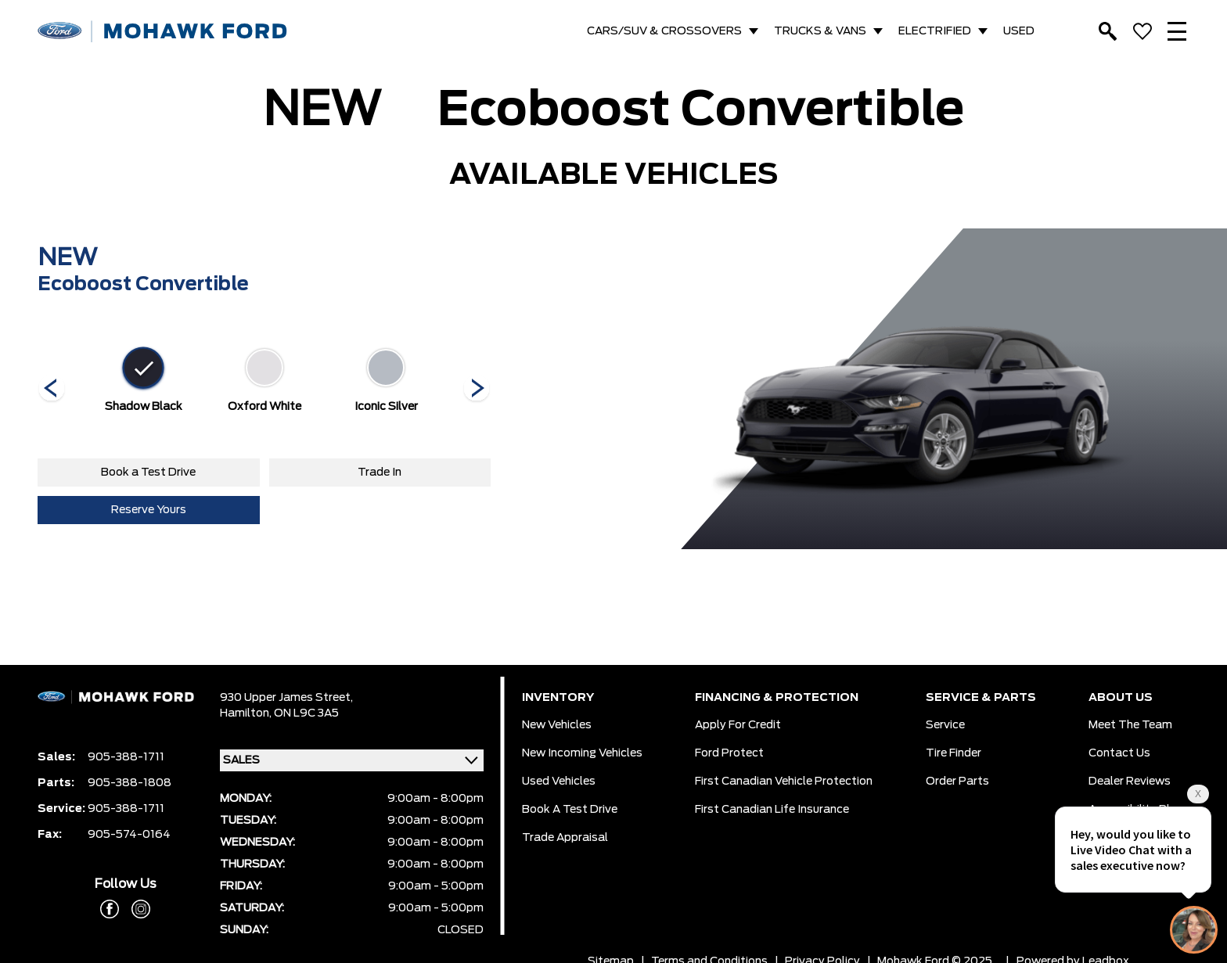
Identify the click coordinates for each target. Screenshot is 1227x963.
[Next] (52, 389)
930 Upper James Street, (286, 697)
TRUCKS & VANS (820, 31)
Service (945, 725)
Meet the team (1130, 725)
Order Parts (957, 781)
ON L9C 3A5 (306, 713)
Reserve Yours (148, 510)
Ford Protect (729, 753)
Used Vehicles (559, 781)
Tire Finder (953, 753)
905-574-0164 (129, 834)
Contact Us (1119, 753)
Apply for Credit (738, 725)
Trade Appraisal (565, 837)
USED (1018, 31)
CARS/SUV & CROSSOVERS (664, 31)
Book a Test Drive (148, 472)
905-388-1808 (129, 783)
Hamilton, (247, 713)
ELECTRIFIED (934, 31)
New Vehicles (557, 725)
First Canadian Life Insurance (772, 809)
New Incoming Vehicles (582, 753)
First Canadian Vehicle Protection (784, 781)
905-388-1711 (126, 757)
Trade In (379, 472)
